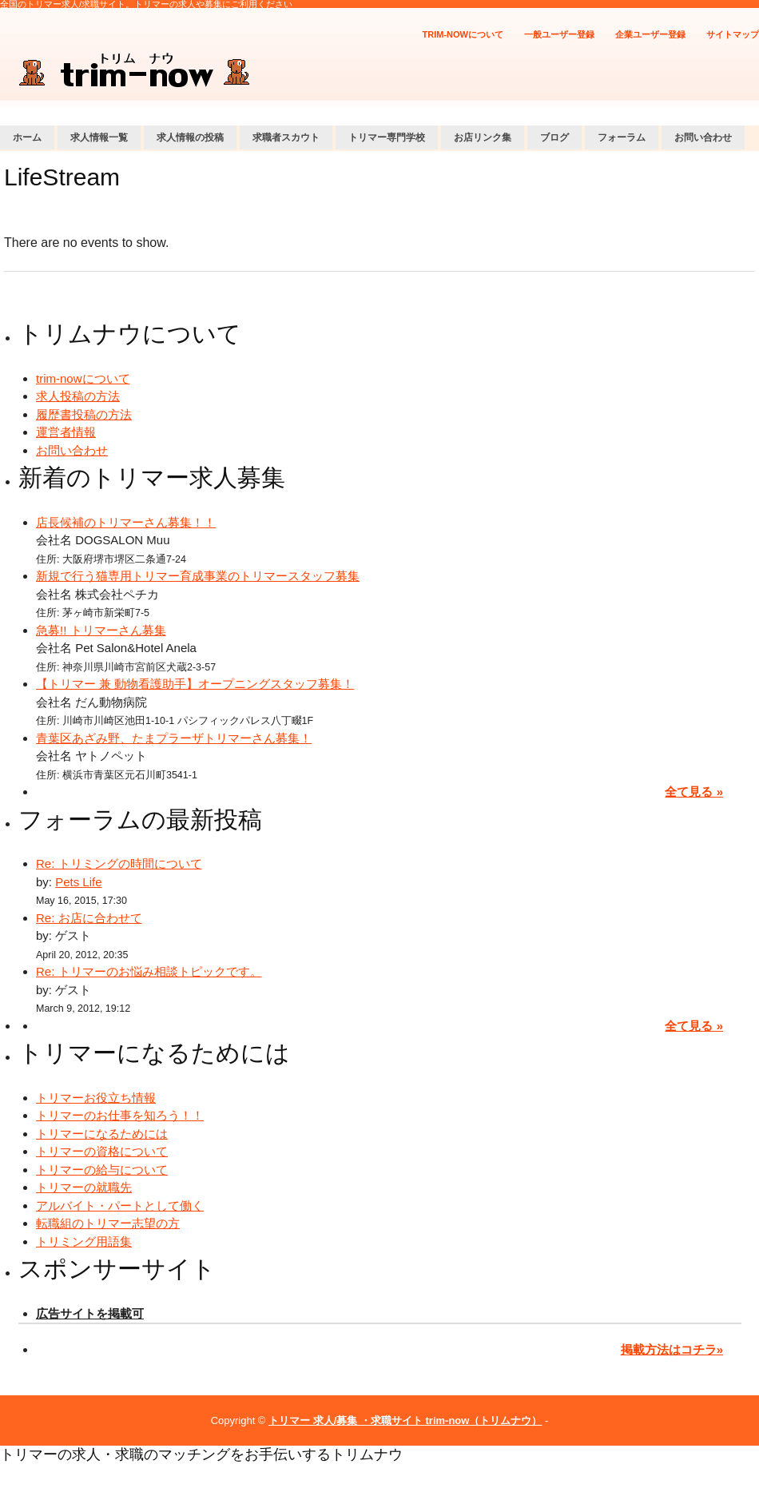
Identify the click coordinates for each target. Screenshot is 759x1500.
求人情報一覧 (99, 137)
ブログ (554, 137)
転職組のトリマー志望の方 (108, 1223)
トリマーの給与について (102, 1169)
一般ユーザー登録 (559, 34)
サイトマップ (732, 34)
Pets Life (78, 882)
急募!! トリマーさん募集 (101, 630)
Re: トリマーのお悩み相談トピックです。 (149, 971)
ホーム (27, 137)
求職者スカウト (286, 137)
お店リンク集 (482, 137)
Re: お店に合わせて (89, 918)
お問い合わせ (703, 137)
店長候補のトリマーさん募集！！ (126, 522)
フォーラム (622, 137)
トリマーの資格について (102, 1151)
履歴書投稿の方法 (84, 414)
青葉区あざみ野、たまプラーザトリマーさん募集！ (174, 738)
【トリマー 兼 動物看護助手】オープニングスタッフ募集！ (195, 683)
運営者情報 (66, 432)
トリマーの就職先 (84, 1187)
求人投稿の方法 (78, 396)
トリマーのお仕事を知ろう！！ (120, 1115)
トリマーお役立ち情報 (96, 1097)
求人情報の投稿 (190, 137)
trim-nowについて (463, 34)
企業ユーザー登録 (650, 34)
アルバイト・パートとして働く (120, 1205)
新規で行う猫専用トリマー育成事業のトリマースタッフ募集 (198, 576)
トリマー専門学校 (386, 137)
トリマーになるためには (102, 1133)
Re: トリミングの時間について (119, 863)
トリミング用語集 (84, 1241)
